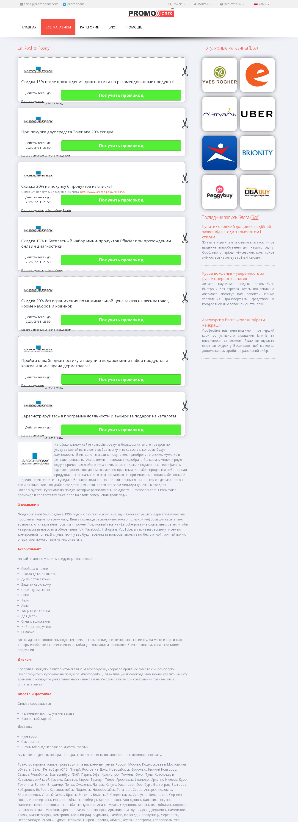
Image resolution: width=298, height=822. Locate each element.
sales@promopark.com (41, 4)
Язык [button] (261, 4)
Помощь (134, 27)
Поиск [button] (176, 4)
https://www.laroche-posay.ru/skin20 (102, 191)
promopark (75, 4)
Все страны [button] (232, 4)
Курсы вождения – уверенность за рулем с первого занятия (233, 276)
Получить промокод (121, 95)
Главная (29, 27)
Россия (67, 155)
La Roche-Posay (53, 103)
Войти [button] (202, 4)
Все (253, 48)
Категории (89, 27)
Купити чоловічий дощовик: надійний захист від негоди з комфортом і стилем (236, 232)
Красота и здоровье (32, 101)
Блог (113, 27)
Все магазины (58, 27)
